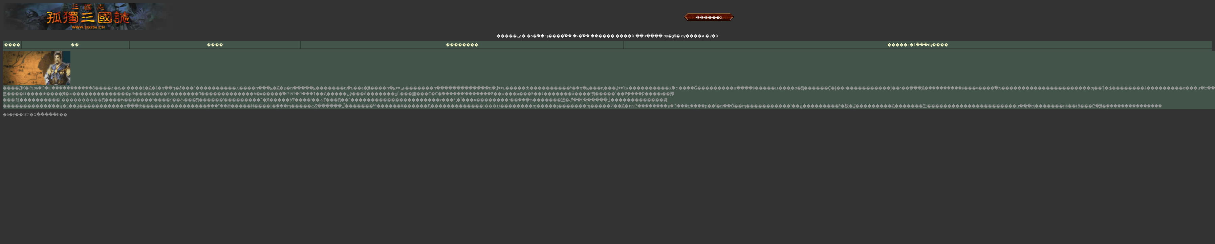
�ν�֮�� (581, 36)
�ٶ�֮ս (711, 36)
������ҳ (709, 17)
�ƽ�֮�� (535, 36)
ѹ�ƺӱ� (672, 36)
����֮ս (624, 36)
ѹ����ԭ (692, 36)
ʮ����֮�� (558, 36)
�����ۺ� (511, 36)
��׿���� (602, 36)
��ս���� (649, 36)
